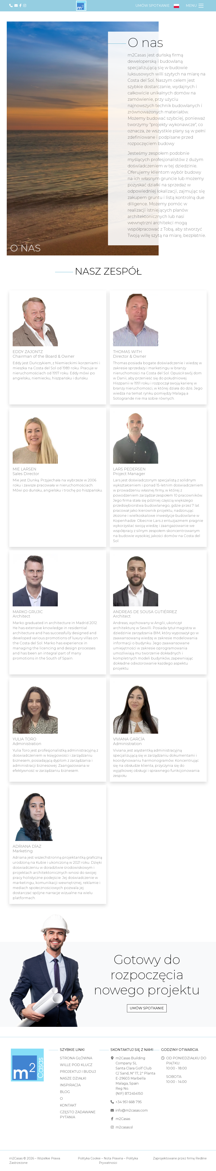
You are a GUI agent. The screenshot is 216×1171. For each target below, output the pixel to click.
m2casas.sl (124, 1127)
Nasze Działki (73, 1078)
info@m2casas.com (132, 1110)
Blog (65, 1092)
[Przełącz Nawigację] (195, 6)
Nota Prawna (113, 1158)
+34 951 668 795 (129, 1102)
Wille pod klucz (76, 1065)
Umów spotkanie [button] (152, 6)
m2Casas (123, 1119)
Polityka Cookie (89, 1158)
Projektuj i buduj (78, 1072)
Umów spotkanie (147, 1008)
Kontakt (68, 1105)
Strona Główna (76, 1058)
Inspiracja (70, 1085)
